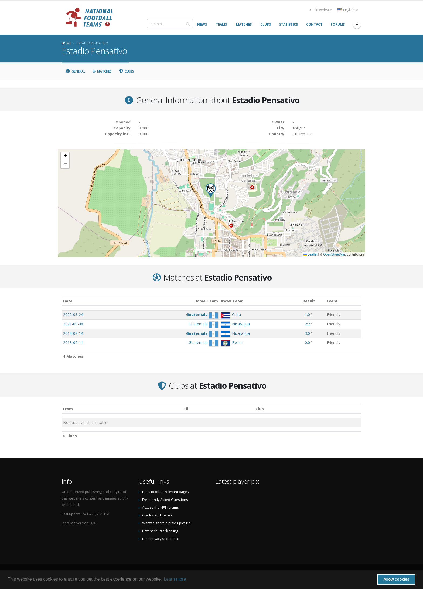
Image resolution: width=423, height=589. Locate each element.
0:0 (307, 342)
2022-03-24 (73, 314)
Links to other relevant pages (165, 492)
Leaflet (310, 254)
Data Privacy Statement (160, 538)
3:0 (307, 333)
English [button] (347, 10)
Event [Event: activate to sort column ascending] (332, 301)
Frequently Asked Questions (165, 499)
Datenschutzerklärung (160, 531)
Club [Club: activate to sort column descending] (259, 408)
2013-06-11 (73, 342)
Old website (320, 10)
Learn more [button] (175, 579)
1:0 (307, 314)
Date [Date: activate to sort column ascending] (68, 301)
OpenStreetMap (334, 254)
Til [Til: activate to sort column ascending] (185, 408)
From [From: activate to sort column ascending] (68, 408)
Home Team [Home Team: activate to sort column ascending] (206, 301)
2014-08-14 (73, 333)
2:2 (307, 323)
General (75, 71)
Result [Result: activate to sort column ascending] (309, 301)
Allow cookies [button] (396, 579)
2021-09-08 (73, 323)
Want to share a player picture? (167, 523)
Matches (102, 71)
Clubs (126, 71)
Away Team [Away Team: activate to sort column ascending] (232, 301)
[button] (211, 190)
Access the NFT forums (160, 507)
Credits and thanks (157, 515)
